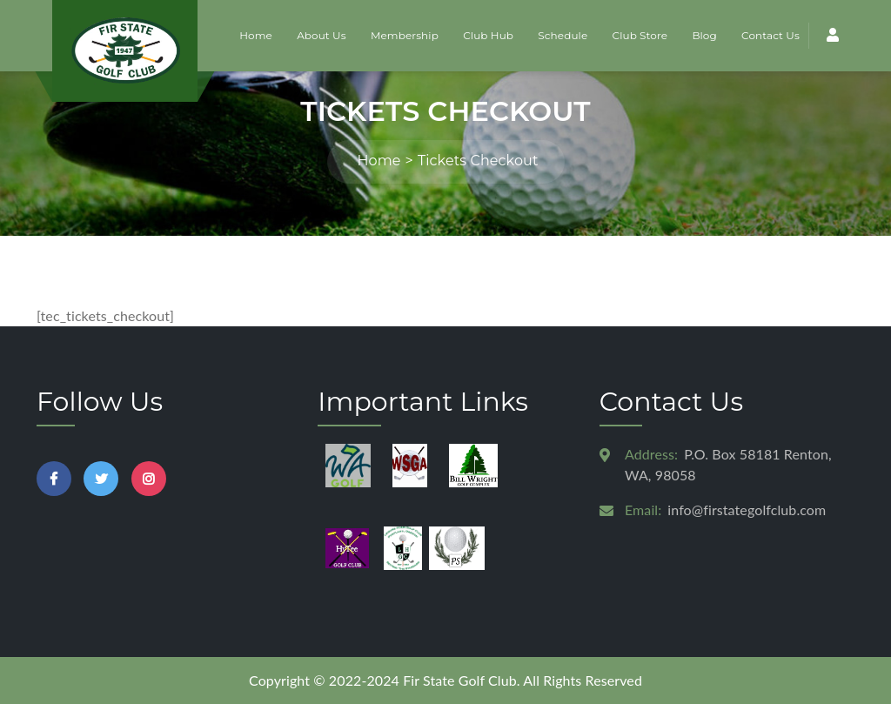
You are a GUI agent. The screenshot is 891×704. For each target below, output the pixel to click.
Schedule (562, 35)
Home (255, 35)
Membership (405, 35)
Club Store (640, 35)
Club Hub (488, 35)
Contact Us (770, 35)
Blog (704, 35)
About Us (321, 35)
